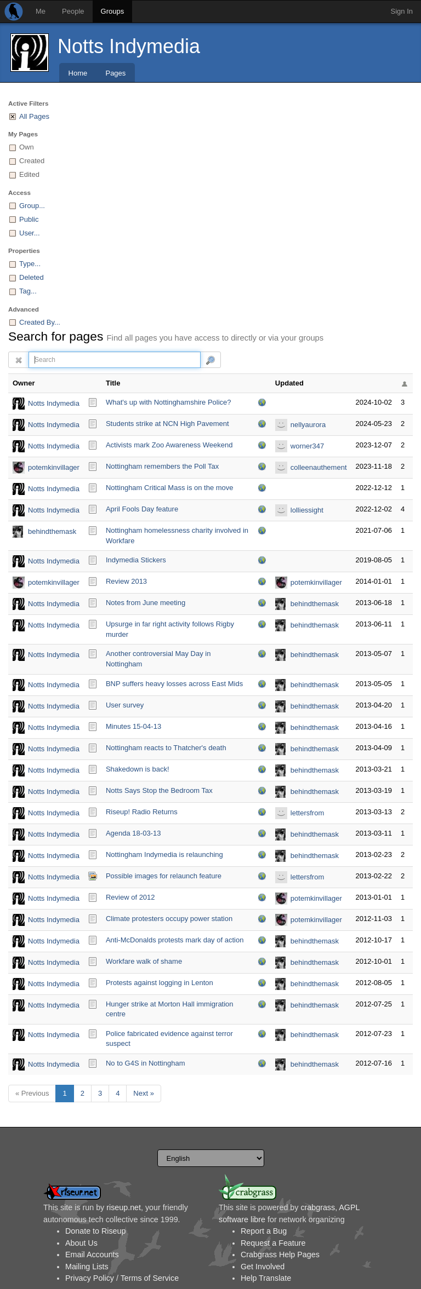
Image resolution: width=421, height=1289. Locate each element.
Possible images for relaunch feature (163, 876)
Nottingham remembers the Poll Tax (162, 466)
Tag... (28, 291)
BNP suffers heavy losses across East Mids (174, 684)
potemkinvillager (53, 467)
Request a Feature (273, 1243)
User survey (125, 705)
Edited (29, 174)
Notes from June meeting (145, 603)
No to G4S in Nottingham (145, 1063)
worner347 (307, 446)
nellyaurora (308, 425)
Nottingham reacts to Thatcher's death (166, 748)
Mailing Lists (87, 1266)
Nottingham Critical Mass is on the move (170, 488)
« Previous (32, 1093)
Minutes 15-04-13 (133, 726)
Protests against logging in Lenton (159, 983)
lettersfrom (307, 813)
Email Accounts (92, 1254)
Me (40, 11)
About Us (81, 1243)
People (73, 11)
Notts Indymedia (129, 46)
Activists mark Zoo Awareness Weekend (169, 445)
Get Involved (263, 1266)
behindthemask (52, 531)
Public (28, 219)
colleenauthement (319, 467)
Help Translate (266, 1278)
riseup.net (123, 1207)
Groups (112, 11)
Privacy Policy (89, 1278)
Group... (32, 206)
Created (31, 161)
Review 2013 (126, 581)
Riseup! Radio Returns (142, 812)
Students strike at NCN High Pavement (167, 423)
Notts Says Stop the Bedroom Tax (159, 790)
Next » (143, 1093)
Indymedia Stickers (136, 560)
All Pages (34, 116)
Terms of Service (150, 1278)
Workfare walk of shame (144, 961)
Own (26, 147)
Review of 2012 (130, 897)
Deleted (31, 277)
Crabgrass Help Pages (280, 1254)
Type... (30, 264)
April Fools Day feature (142, 509)
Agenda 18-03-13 (133, 833)
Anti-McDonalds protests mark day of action (174, 940)
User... (29, 233)
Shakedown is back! (137, 769)
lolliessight (307, 510)
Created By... (39, 322)
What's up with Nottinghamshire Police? (168, 402)
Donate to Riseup (95, 1231)
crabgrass (317, 1207)
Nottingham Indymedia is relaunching (164, 854)
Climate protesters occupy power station (169, 918)
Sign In (402, 11)
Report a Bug (264, 1231)
